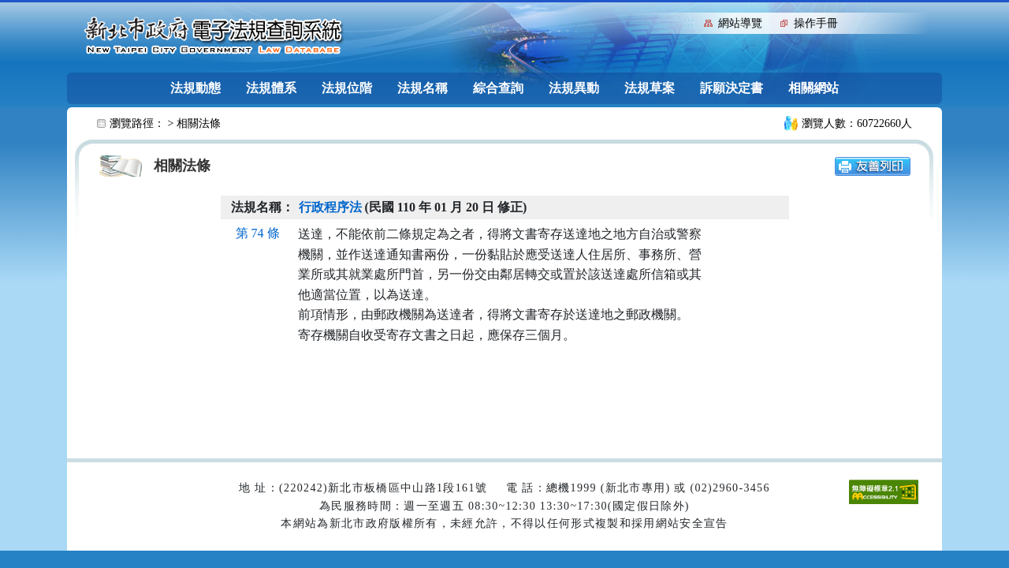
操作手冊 (816, 23)
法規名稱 (422, 88)
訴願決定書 (731, 88)
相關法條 (199, 123)
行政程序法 (330, 207)
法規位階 (347, 88)
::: (688, 21)
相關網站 (813, 88)
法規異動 (574, 88)
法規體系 (271, 88)
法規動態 (195, 88)
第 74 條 (258, 233)
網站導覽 (740, 23)
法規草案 (649, 88)
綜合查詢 (498, 88)
